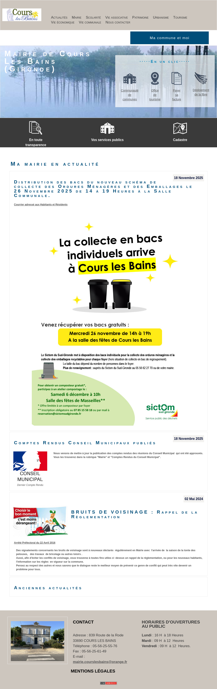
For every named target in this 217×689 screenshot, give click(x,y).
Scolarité (93, 17)
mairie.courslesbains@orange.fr (100, 662)
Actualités (59, 17)
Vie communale (90, 22)
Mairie (76, 17)
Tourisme (180, 17)
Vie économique (63, 22)
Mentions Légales (93, 671)
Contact (83, 622)
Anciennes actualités (48, 587)
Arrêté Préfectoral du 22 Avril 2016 (34, 542)
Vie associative (116, 17)
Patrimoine (140, 17)
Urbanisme (161, 17)
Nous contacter (118, 22)
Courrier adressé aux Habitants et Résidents (41, 204)
